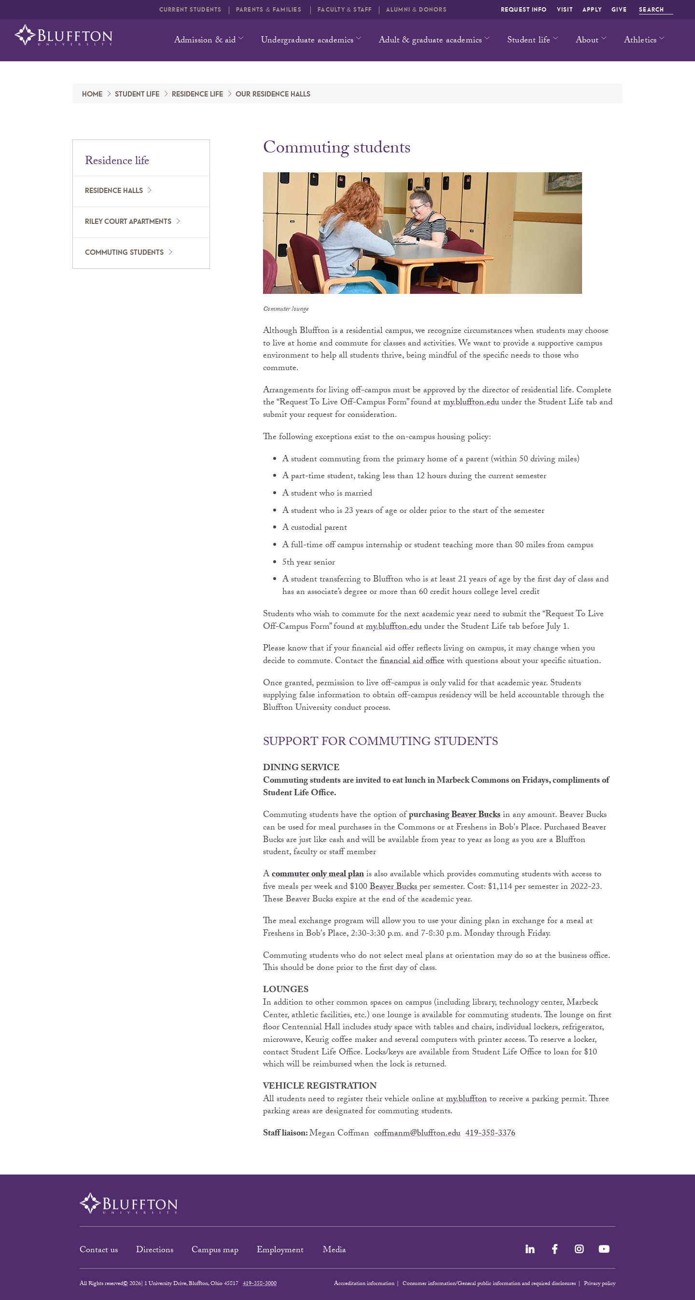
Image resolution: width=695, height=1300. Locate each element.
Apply (592, 10)
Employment (281, 1251)
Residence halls (114, 191)
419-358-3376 (490, 1134)
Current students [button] (190, 10)
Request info (524, 10)
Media (335, 1251)
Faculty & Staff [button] (345, 10)
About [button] (587, 41)
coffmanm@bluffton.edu (417, 1134)
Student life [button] (528, 41)
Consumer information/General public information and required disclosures (489, 1284)
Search (656, 10)
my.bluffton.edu (471, 403)
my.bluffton (466, 1100)
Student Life (137, 94)
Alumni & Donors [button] (416, 10)
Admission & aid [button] (205, 41)
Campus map (215, 1251)
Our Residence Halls (273, 94)
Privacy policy (599, 1284)
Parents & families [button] (270, 10)
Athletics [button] (640, 41)
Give (619, 10)
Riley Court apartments (128, 222)
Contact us (99, 1251)
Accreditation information (364, 1284)
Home (92, 94)
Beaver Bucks (475, 815)
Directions (154, 1251)
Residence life (197, 94)
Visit (565, 10)
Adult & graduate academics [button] (430, 41)
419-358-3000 (260, 1284)
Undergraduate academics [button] (307, 41)
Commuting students (124, 253)
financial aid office (412, 661)
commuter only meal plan (318, 875)
